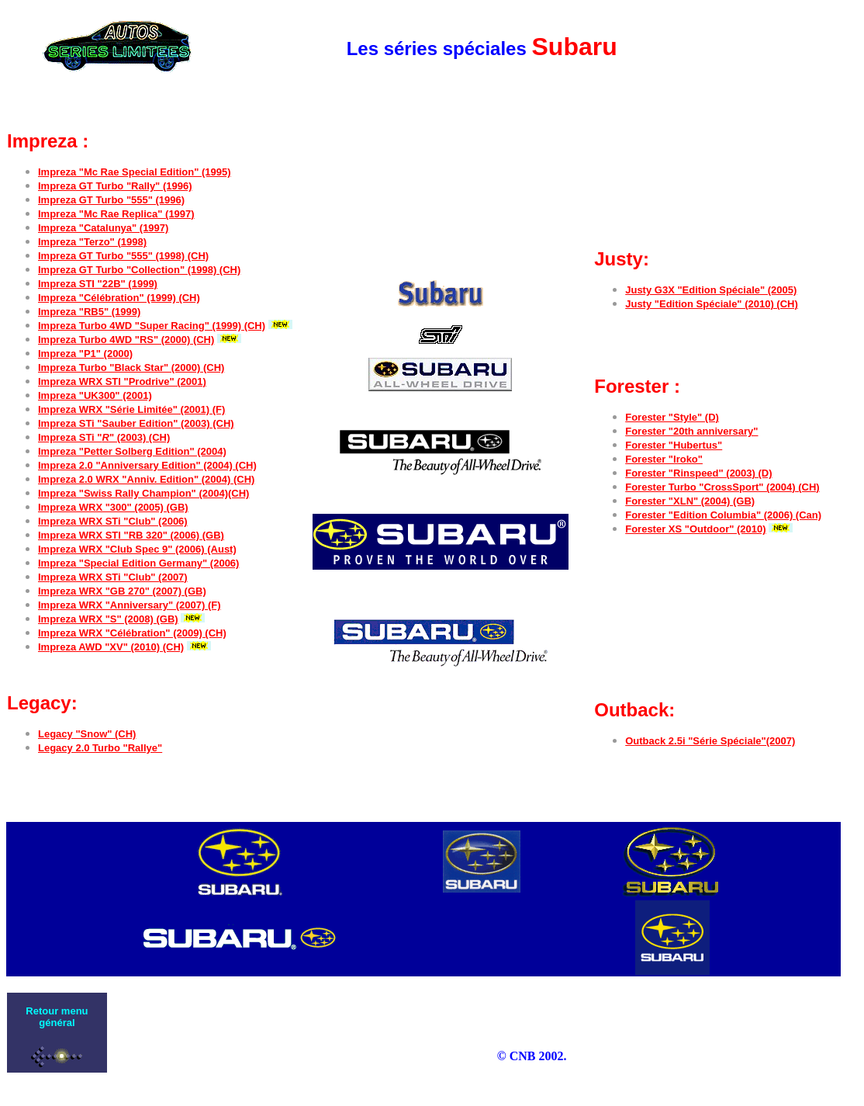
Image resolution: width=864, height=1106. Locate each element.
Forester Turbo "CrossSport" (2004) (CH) (722, 487)
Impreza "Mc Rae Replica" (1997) (116, 214)
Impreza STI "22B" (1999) (97, 284)
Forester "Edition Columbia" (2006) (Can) (723, 515)
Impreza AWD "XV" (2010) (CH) (111, 647)
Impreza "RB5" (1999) (89, 311)
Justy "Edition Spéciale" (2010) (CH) (711, 304)
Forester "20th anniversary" (691, 431)
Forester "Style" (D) (672, 417)
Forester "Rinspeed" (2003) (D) (698, 473)
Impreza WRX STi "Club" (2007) (113, 577)
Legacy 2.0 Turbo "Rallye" (100, 748)
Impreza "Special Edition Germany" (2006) (138, 563)
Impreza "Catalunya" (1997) (103, 228)
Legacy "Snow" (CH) (87, 734)
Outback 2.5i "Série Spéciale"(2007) (710, 741)
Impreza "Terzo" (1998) (92, 242)
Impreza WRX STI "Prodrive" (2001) (122, 381)
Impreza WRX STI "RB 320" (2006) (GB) (131, 535)
